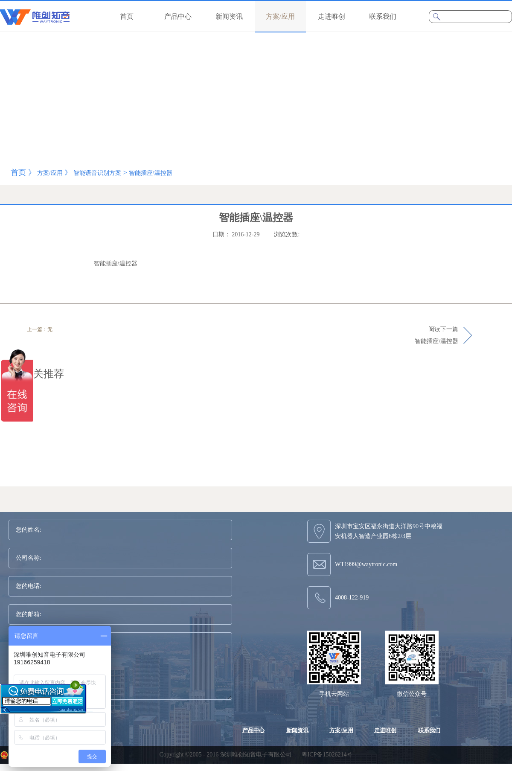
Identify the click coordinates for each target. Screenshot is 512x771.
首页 (127, 16)
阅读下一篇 (436, 336)
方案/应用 (50, 173)
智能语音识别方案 (97, 173)
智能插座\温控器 (150, 173)
